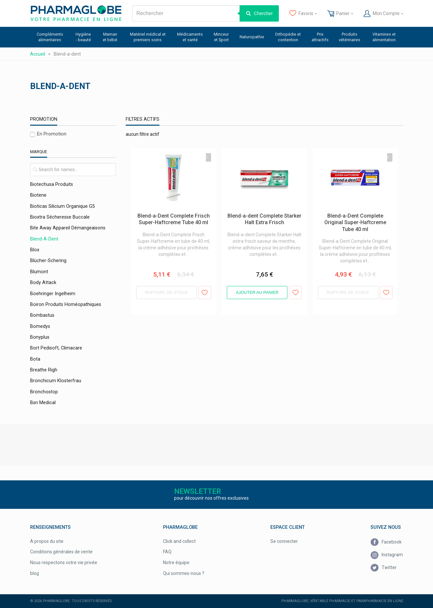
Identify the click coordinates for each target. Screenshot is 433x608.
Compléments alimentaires (50, 37)
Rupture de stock (166, 292)
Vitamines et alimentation (384, 37)
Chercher (263, 13)
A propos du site (46, 541)
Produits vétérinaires (349, 37)
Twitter (383, 567)
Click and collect (179, 541)
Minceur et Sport (221, 37)
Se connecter (284, 541)
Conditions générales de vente (61, 551)
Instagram (386, 555)
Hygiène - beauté (83, 37)
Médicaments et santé (190, 37)
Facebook (386, 542)
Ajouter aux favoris (204, 292)
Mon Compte (383, 13)
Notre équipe (176, 562)
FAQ (167, 551)
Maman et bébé (110, 37)
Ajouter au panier (257, 292)
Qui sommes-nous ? (183, 573)
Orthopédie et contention (288, 37)
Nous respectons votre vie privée (63, 562)
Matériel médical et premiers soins (148, 37)
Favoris (302, 13)
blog (34, 573)
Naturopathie (252, 36)
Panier (340, 13)
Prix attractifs (320, 37)
